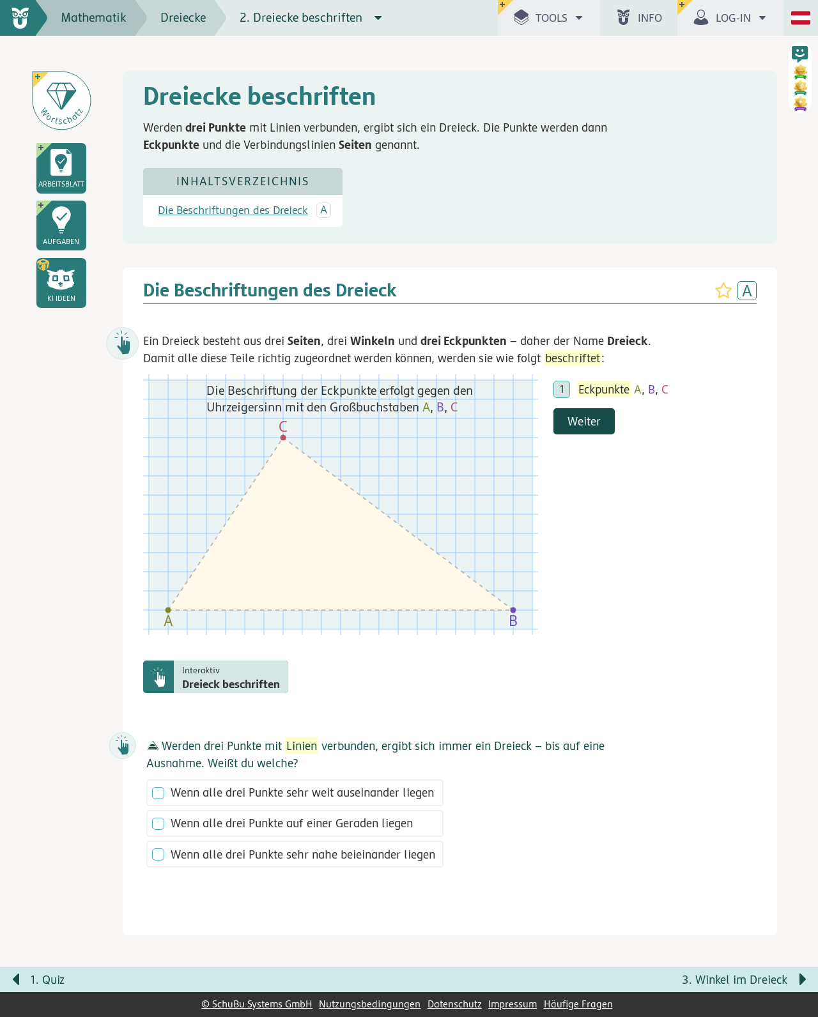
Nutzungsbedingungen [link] (370, 1004)
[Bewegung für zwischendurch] (794, 953)
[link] (61, 168)
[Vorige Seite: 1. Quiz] (204, 980)
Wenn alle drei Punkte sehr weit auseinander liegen (302, 793)
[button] (61, 283)
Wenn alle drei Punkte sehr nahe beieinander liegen (303, 855)
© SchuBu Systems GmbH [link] (257, 1004)
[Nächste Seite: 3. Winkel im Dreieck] (613, 980)
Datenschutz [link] (455, 1004)
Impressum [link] (512, 1004)
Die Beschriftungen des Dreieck (233, 210)
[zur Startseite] (24, 18)
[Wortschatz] (61, 100)
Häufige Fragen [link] (578, 1004)
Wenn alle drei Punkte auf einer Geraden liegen (292, 824)
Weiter (584, 421)
